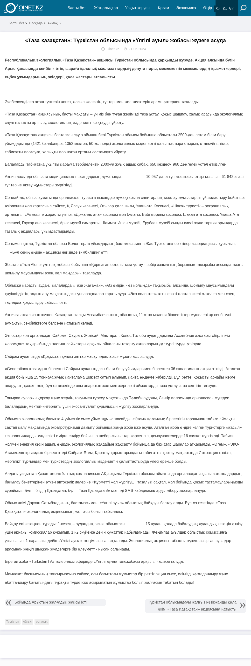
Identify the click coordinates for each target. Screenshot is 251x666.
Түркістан (12, 621)
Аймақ (53, 23)
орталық (42, 621)
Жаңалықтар (106, 8)
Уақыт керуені (137, 8)
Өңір (207, 8)
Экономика (186, 8)
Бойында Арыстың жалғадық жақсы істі (50, 602)
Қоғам (163, 8)
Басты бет (77, 8)
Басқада (36, 23)
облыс (27, 621)
